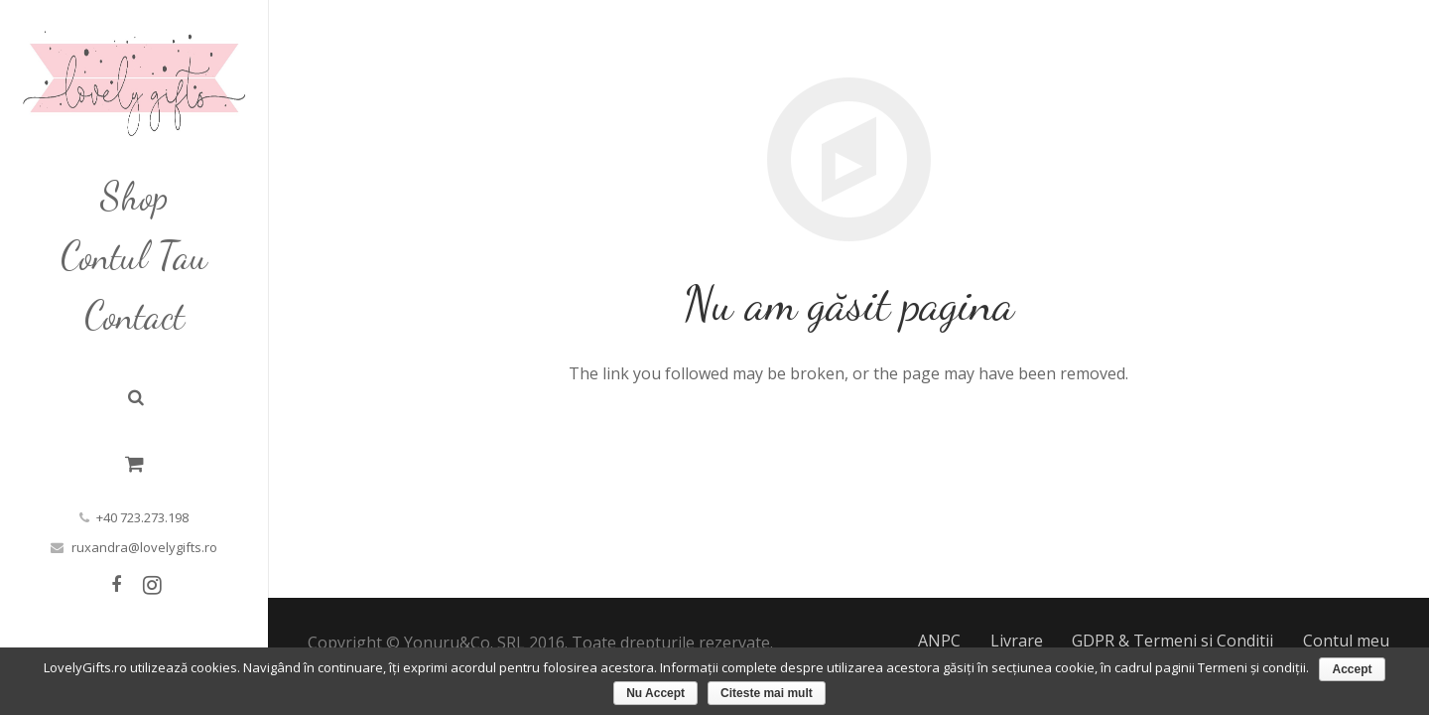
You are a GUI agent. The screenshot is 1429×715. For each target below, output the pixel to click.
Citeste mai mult (766, 693)
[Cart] (134, 464)
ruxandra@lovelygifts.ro (144, 547)
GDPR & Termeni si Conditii (1172, 640)
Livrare (1016, 640)
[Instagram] (152, 585)
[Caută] (136, 397)
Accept (1351, 669)
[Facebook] (116, 585)
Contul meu (1346, 640)
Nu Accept (655, 693)
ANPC (939, 640)
